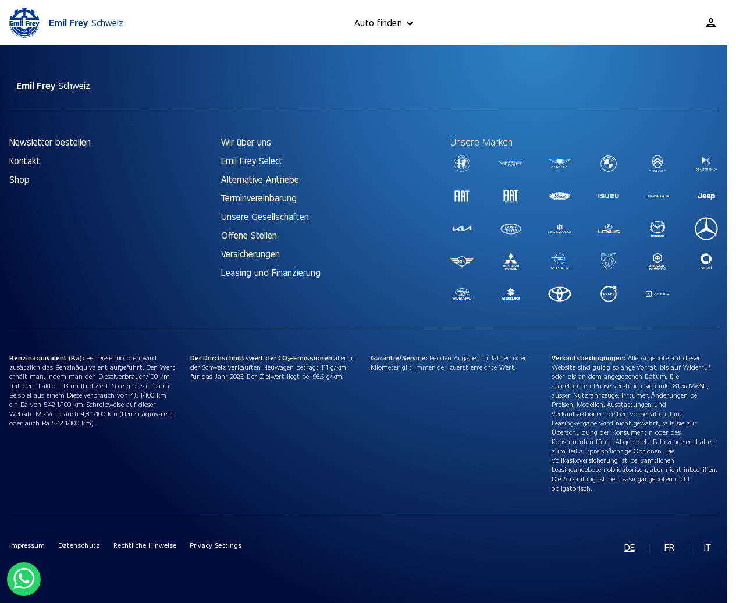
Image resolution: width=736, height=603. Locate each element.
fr (669, 547)
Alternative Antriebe (260, 179)
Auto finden (385, 23)
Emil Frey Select (252, 160)
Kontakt (24, 160)
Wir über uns (246, 142)
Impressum (27, 544)
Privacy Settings (215, 544)
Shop (19, 179)
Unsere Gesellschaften (265, 216)
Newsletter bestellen (50, 142)
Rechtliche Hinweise (145, 544)
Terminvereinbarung (259, 197)
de (629, 547)
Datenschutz (78, 544)
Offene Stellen (249, 235)
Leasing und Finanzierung (271, 272)
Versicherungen (250, 253)
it (707, 547)
